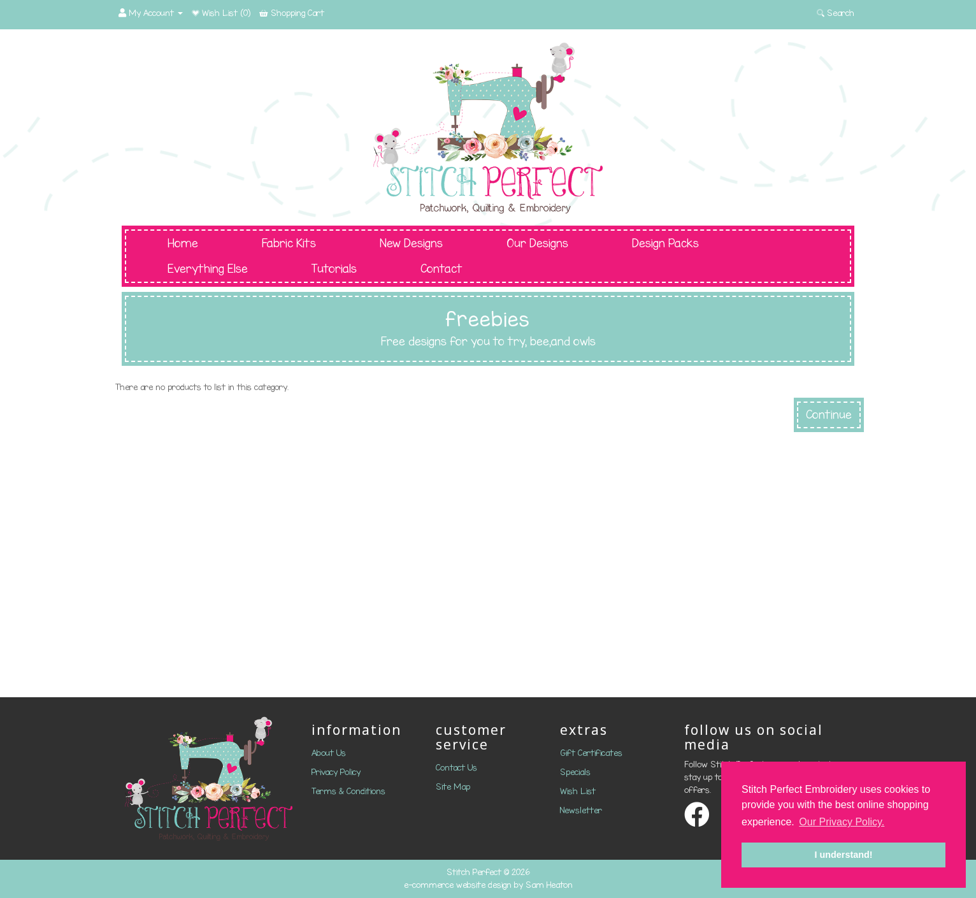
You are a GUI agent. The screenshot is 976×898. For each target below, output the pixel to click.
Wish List (578, 791)
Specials (575, 772)
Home (183, 243)
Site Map (453, 786)
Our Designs (537, 243)
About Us (329, 753)
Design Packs (665, 243)
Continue (829, 415)
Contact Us (456, 767)
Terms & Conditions (348, 791)
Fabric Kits (289, 243)
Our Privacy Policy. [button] (841, 821)
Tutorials (334, 269)
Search (835, 13)
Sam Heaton (549, 885)
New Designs (411, 243)
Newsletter (581, 810)
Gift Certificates (591, 753)
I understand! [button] (843, 855)
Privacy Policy (336, 772)
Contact (441, 269)
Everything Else (208, 269)
